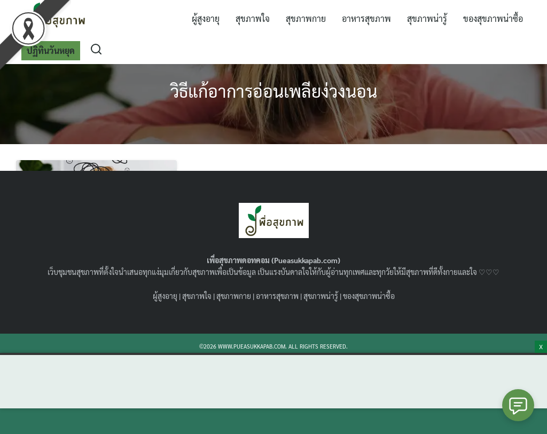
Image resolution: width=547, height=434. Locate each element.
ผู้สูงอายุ (206, 18)
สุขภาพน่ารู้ (427, 18)
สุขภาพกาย (306, 18)
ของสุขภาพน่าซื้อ (493, 18)
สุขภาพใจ (253, 18)
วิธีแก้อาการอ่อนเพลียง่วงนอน (273, 90)
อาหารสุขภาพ (366, 18)
